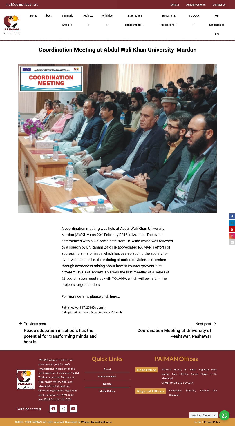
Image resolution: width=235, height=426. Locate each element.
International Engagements (135, 20)
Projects (88, 20)
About (48, 15)
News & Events (112, 312)
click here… (111, 296)
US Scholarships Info (216, 24)
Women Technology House (96, 421)
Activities (108, 20)
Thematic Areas (67, 20)
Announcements (195, 4)
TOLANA (194, 20)
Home (33, 15)
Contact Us (219, 4)
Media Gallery (107, 391)
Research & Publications (169, 20)
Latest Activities (92, 312)
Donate (175, 4)
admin (101, 307)
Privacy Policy (212, 421)
